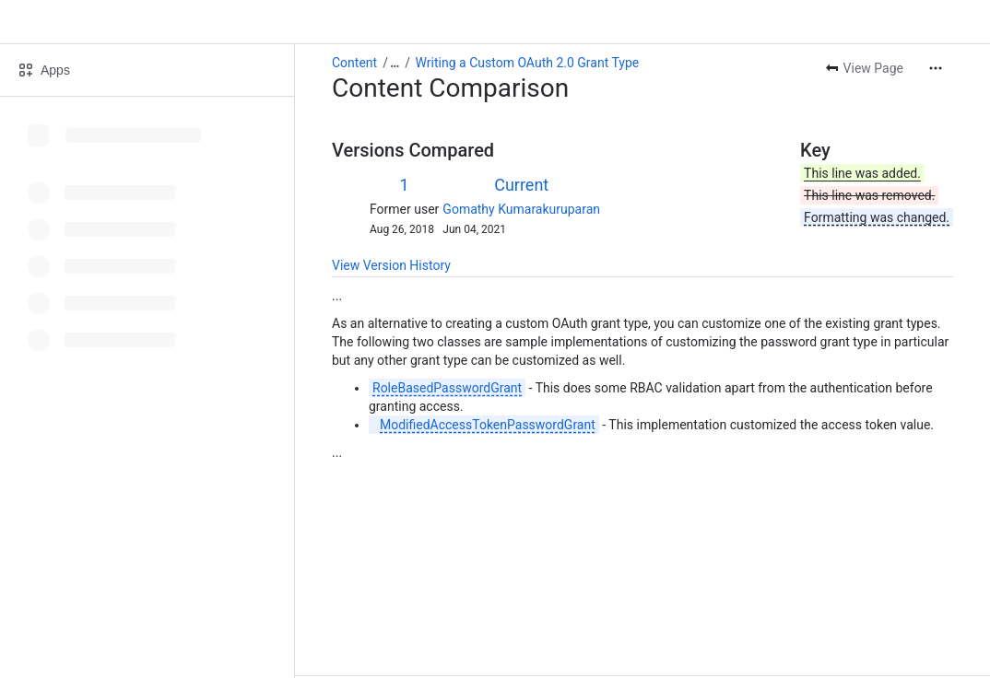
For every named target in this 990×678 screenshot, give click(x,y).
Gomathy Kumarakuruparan (521, 209)
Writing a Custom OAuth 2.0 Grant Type (528, 62)
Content (354, 62)
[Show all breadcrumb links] (394, 62)
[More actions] (935, 68)
